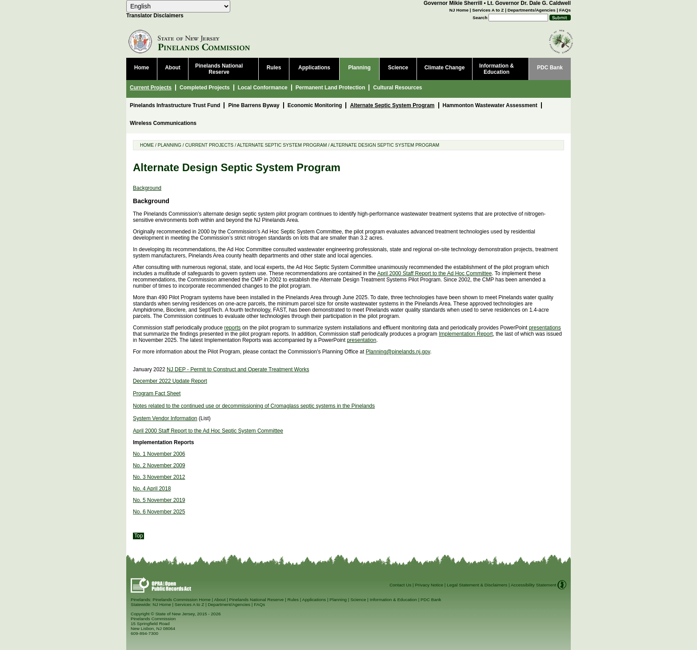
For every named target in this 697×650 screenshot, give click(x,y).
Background (147, 188)
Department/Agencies (229, 604)
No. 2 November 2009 (159, 465)
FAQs (565, 10)
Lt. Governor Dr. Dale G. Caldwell (529, 3)
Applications (314, 599)
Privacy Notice (429, 584)
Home (147, 145)
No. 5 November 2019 (159, 500)
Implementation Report (466, 334)
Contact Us (400, 584)
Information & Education (393, 599)
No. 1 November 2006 (159, 454)
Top (138, 536)
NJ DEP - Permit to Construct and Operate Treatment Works (238, 369)
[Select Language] (178, 6)
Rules (292, 599)
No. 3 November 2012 (159, 477)
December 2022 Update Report (170, 381)
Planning (169, 145)
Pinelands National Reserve (256, 599)
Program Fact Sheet (156, 393)
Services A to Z (488, 10)
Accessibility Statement (533, 584)
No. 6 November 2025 (159, 512)
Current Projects (209, 145)
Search (480, 17)
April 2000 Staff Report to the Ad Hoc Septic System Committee (208, 431)
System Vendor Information (165, 418)
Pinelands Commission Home (181, 599)
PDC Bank (431, 599)
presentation (361, 340)
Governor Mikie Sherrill (453, 3)
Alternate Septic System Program (282, 145)
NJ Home (459, 10)
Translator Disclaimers (155, 15)
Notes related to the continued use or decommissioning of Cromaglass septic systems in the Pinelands (254, 406)
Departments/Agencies (532, 10)
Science (358, 599)
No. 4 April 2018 (152, 488)
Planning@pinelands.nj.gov (398, 352)
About (219, 599)
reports (232, 328)
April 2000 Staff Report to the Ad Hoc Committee (434, 273)
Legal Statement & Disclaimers (477, 584)
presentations (545, 328)
